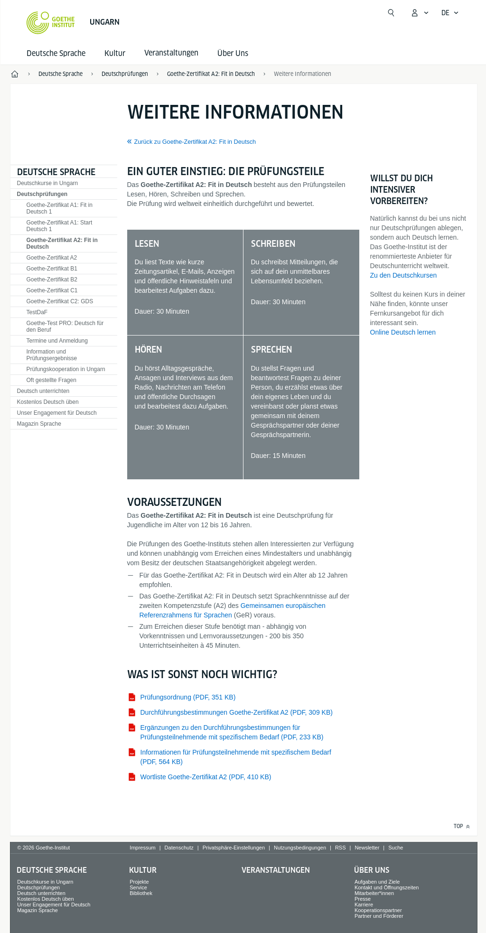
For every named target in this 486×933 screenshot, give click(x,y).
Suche (395, 847)
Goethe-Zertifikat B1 (52, 268)
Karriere (364, 904)
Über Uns (232, 53)
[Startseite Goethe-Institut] (51, 22)
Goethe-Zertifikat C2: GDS (60, 301)
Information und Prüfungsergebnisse (52, 355)
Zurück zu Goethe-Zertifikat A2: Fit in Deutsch (195, 142)
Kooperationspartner (378, 910)
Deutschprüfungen (42, 194)
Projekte (139, 882)
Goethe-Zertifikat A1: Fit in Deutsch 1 (60, 208)
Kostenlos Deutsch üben (48, 402)
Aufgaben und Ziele (377, 882)
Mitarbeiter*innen (374, 893)
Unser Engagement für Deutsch (57, 413)
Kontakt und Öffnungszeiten (387, 887)
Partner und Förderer (379, 916)
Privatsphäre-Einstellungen (234, 847)
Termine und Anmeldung (57, 340)
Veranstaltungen (276, 870)
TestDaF (37, 312)
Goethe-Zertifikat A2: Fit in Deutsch (62, 243)
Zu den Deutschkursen (403, 275)
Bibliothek (141, 893)
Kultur (114, 53)
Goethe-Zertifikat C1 (52, 290)
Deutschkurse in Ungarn (47, 183)
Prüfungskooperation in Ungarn (66, 369)
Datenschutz (179, 847)
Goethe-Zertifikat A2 (52, 257)
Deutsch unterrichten (43, 391)
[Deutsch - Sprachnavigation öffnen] (450, 13)
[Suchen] (391, 13)
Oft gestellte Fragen (51, 380)
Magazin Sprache (39, 423)
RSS (340, 847)
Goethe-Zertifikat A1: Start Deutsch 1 (60, 226)
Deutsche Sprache (56, 53)
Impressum (142, 847)
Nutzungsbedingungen (300, 847)
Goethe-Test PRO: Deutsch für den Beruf (65, 326)
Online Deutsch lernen (403, 332)
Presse (363, 899)
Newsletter (367, 847)
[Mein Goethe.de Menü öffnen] (420, 13)
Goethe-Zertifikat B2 (52, 279)
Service (138, 887)
